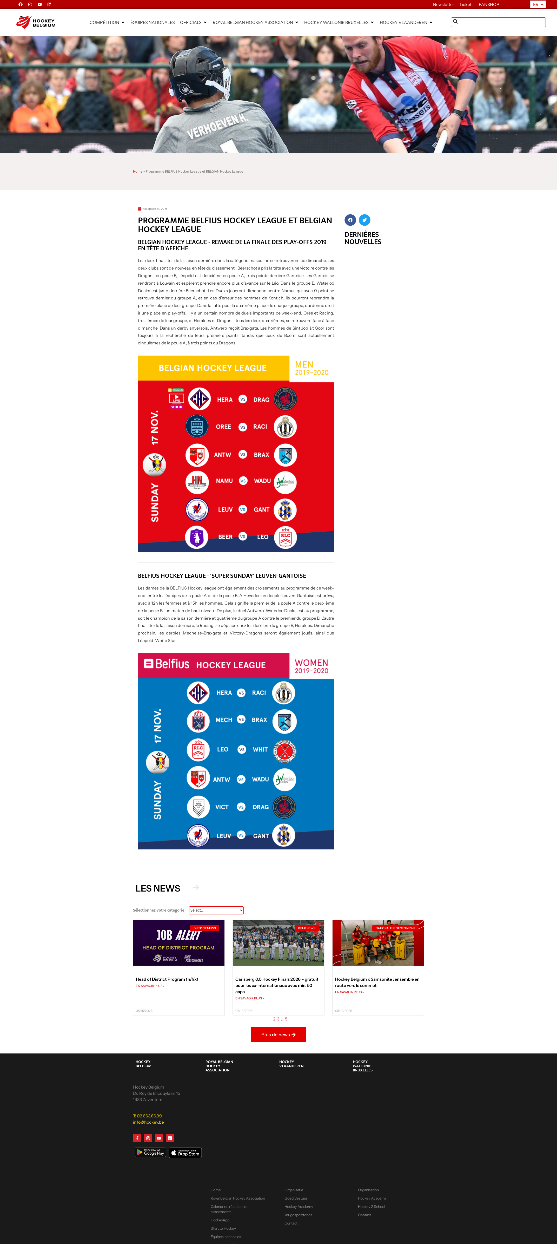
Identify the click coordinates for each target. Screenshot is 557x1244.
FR (536, 4)
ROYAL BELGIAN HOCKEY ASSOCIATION (219, 1066)
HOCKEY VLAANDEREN (291, 1064)
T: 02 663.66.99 (147, 1115)
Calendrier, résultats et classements (229, 1209)
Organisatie (293, 1190)
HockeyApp (220, 1220)
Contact (290, 1223)
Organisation (368, 1190)
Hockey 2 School (371, 1206)
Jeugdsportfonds (298, 1215)
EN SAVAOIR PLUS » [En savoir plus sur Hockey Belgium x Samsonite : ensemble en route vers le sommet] (349, 992)
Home (137, 171)
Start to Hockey (223, 1228)
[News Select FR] (216, 910)
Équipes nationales (226, 1236)
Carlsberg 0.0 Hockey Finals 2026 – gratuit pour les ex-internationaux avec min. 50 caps (277, 985)
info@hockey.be (148, 1122)
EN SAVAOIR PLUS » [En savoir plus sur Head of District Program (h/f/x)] (150, 986)
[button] (107, 22)
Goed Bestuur (295, 1198)
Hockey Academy (298, 1206)
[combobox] (498, 22)
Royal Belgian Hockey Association (238, 1198)
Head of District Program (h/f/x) (167, 979)
